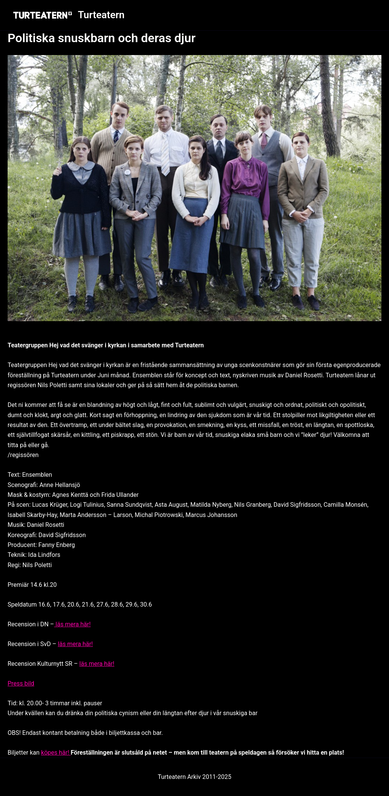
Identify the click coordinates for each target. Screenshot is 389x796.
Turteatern (101, 14)
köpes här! (56, 752)
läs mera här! (72, 624)
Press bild (21, 683)
